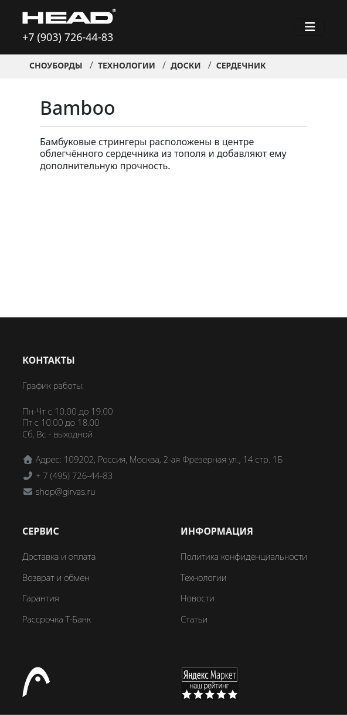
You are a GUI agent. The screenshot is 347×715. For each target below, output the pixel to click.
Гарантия (40, 598)
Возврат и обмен (56, 577)
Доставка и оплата (59, 556)
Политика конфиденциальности (244, 556)
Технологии (126, 65)
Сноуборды (56, 65)
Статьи (194, 619)
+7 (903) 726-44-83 (67, 37)
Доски (186, 65)
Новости (198, 598)
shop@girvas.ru (66, 491)
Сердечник (241, 65)
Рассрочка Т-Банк (56, 619)
